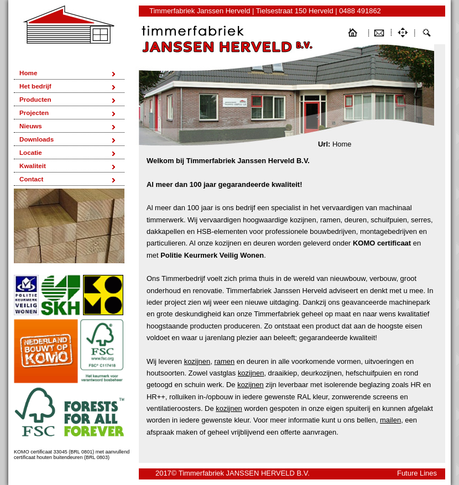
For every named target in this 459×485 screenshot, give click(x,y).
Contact (31, 178)
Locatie (30, 152)
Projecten (34, 112)
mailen (390, 420)
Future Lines (417, 473)
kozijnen (197, 361)
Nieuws (30, 125)
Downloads (36, 139)
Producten (35, 99)
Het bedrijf (35, 86)
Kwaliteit (32, 165)
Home (28, 72)
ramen (224, 361)
